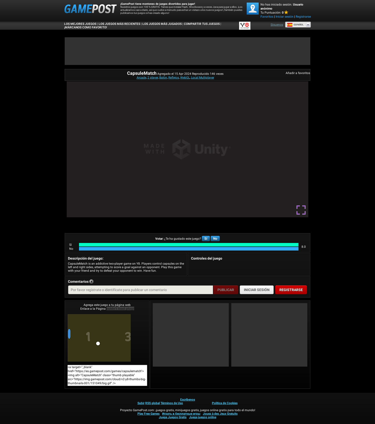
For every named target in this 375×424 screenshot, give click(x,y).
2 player (152, 77)
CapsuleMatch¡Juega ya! (99, 338)
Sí (205, 238)
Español (295, 25)
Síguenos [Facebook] (277, 24)
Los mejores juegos (80, 24)
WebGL (185, 77)
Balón (163, 77)
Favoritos (266, 16)
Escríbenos (187, 399)
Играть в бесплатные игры (181, 413)
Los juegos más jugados (162, 24)
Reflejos (173, 77)
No (215, 238)
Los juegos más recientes (119, 24)
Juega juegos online (202, 417)
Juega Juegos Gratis (172, 417)
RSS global (152, 403)
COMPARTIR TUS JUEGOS (202, 24)
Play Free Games (148, 413)
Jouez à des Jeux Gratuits (220, 413)
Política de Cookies (225, 403)
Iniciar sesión (284, 16)
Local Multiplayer (202, 77)
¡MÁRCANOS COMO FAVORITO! (85, 27)
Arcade (141, 77)
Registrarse (303, 16)
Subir (140, 403)
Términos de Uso (172, 403)
